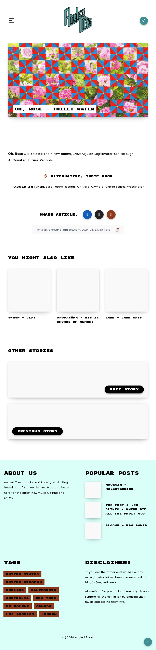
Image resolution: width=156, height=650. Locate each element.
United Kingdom (24, 582)
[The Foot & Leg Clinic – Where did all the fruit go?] (93, 510)
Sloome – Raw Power (126, 525)
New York (46, 598)
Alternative (66, 176)
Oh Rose (83, 186)
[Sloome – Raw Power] (93, 530)
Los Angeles (20, 614)
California (43, 590)
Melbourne (17, 606)
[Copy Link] (78, 229)
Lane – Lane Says (123, 317)
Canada (43, 606)
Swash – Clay (22, 317)
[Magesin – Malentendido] (93, 490)
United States (115, 186)
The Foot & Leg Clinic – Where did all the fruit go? (126, 509)
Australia (17, 598)
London (49, 614)
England (15, 590)
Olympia (97, 186)
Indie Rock (99, 176)
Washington (135, 186)
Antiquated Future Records (56, 186)
